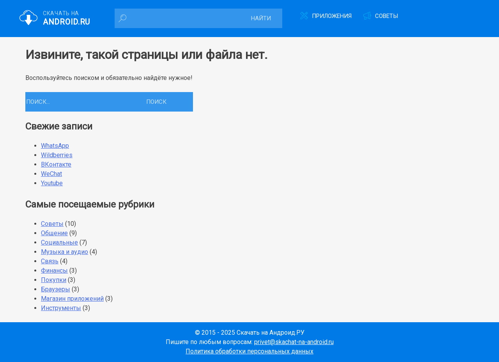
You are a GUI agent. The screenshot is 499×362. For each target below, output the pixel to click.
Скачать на (66, 18)
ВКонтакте (56, 164)
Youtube (52, 183)
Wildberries (57, 155)
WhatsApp (55, 145)
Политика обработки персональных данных (249, 351)
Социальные (59, 242)
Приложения (332, 16)
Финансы (54, 270)
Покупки (53, 280)
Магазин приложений (72, 298)
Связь (49, 261)
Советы (386, 16)
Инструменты (61, 308)
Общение (54, 233)
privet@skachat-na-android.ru (294, 342)
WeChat (51, 173)
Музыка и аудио (64, 252)
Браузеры (55, 289)
